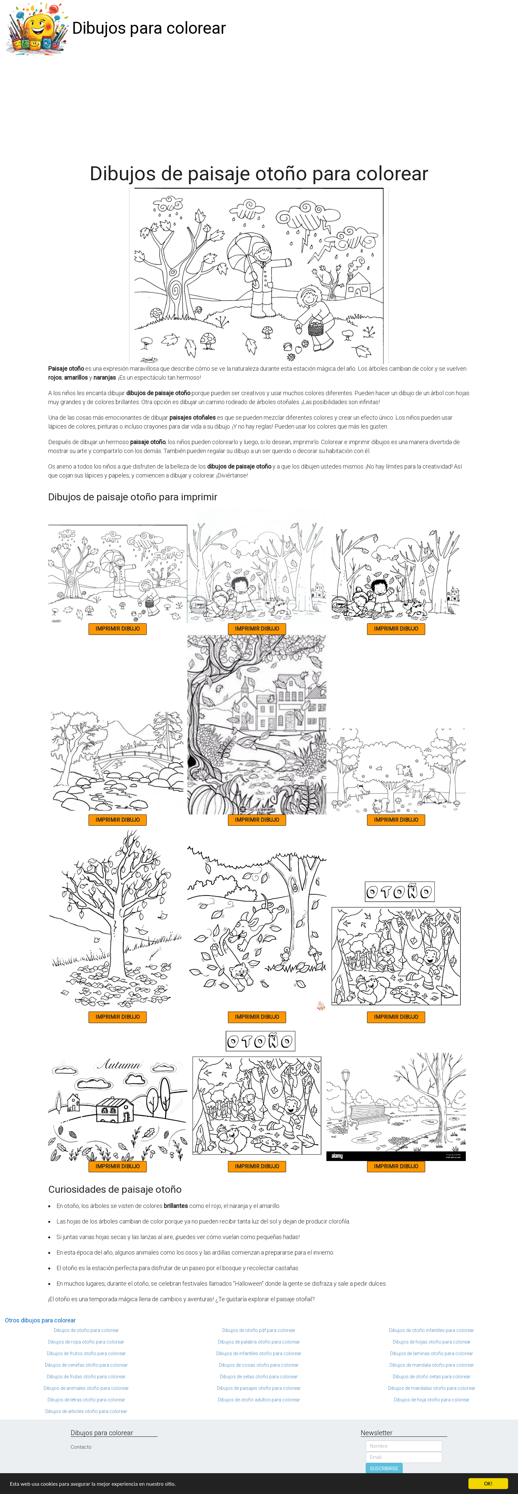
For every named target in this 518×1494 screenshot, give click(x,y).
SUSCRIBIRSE (384, 1468)
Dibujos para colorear (149, 28)
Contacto (81, 1447)
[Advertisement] (259, 106)
